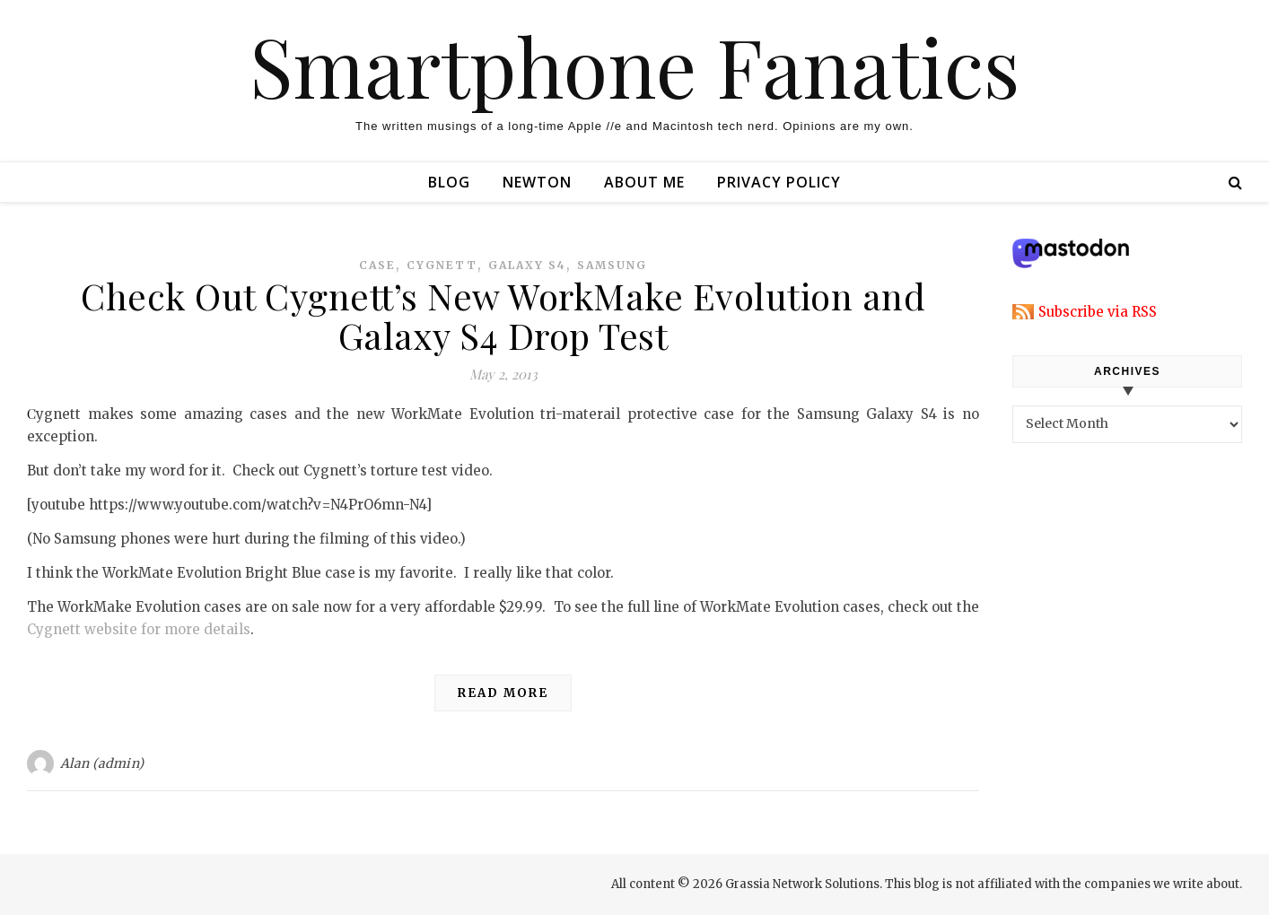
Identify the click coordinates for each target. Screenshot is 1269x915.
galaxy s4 (527, 265)
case (377, 265)
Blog (449, 182)
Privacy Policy (779, 182)
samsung (612, 265)
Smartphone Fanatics (634, 65)
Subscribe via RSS (1097, 311)
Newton (537, 182)
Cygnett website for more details (138, 629)
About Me (644, 182)
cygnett (442, 265)
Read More (503, 693)
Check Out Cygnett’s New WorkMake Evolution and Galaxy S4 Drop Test (503, 315)
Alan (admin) (102, 763)
